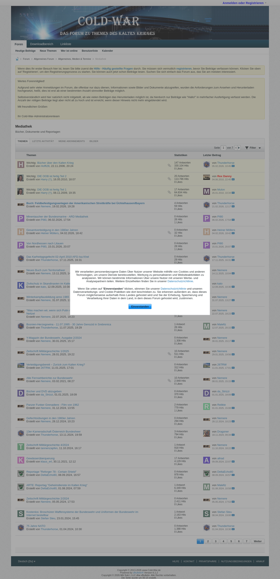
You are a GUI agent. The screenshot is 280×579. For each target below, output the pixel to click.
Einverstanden (140, 306)
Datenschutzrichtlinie (180, 281)
